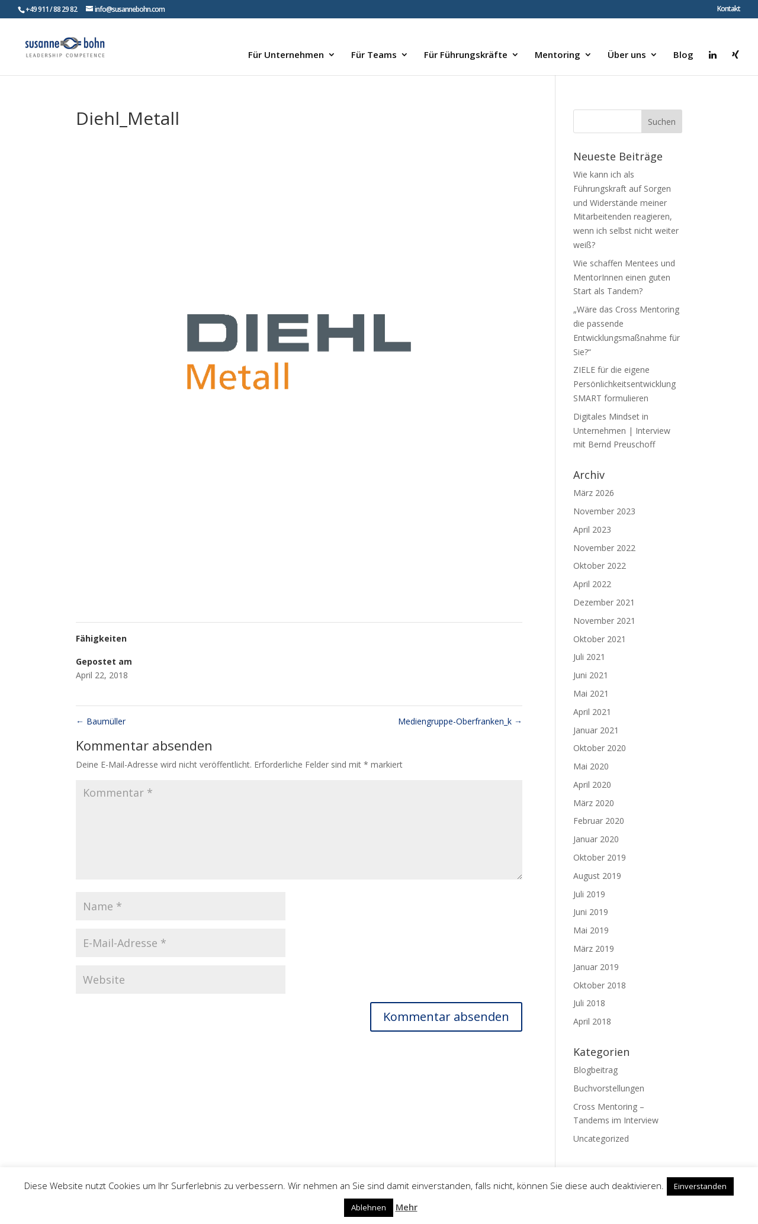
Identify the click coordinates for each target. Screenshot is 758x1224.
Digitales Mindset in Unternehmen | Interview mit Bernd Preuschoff (621, 430)
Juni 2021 (590, 675)
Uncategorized (601, 1138)
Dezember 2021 (604, 602)
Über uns (627, 55)
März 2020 (593, 803)
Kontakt (728, 9)
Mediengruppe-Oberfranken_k (460, 721)
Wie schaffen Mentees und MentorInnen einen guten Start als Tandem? (624, 277)
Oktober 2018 (599, 985)
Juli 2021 (589, 656)
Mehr (406, 1207)
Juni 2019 (590, 911)
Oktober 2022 (599, 565)
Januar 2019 (596, 966)
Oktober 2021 (599, 639)
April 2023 (592, 529)
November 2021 (604, 620)
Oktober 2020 (599, 747)
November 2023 (604, 511)
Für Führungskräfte (466, 55)
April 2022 (592, 584)
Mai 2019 (591, 930)
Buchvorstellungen (608, 1088)
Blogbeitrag (595, 1069)
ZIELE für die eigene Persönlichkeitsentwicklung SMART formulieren (624, 384)
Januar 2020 (596, 839)
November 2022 (604, 547)
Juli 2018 (589, 1003)
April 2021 (592, 711)
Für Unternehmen (286, 55)
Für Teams (374, 55)
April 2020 (592, 784)
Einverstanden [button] (700, 1186)
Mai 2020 (591, 766)
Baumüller (101, 721)
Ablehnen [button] (368, 1207)
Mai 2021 (591, 693)
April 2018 (592, 1021)
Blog (683, 55)
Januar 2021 (596, 730)
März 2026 (593, 492)
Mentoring (557, 55)
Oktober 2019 (599, 857)
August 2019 (597, 875)
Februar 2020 (598, 820)
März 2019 (593, 948)
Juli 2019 (589, 894)
